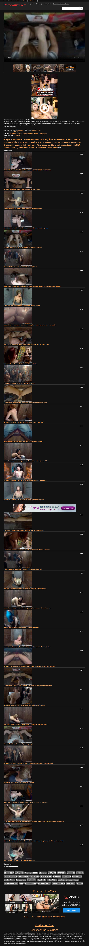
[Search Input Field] (70, 8)
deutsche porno (32, 1)
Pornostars (47, 4)
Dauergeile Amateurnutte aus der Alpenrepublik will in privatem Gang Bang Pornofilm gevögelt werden (33, 841)
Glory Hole (17, 135)
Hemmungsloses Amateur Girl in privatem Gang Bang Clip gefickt (23, 569)
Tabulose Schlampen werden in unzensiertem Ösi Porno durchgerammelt (25, 588)
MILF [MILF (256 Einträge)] (78, 145)
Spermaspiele (43, 133)
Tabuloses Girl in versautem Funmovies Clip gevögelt (19, 860)
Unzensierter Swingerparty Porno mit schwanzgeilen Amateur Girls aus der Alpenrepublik (30, 325)
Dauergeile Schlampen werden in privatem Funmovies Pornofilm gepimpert (25, 802)
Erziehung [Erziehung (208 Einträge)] (47, 142)
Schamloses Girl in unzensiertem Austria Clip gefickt (19, 383)
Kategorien (30, 4)
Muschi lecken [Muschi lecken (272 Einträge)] (9, 148)
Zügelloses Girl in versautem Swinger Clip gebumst (19, 782)
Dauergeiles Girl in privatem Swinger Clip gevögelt (18, 744)
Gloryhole (19, 133)
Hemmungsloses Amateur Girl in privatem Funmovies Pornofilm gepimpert (25, 402)
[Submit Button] (81, 8)
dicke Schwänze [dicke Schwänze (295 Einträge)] (10, 876)
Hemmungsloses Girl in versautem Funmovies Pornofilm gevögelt (23, 208)
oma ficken (24, 1)
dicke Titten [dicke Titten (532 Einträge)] (17, 142)
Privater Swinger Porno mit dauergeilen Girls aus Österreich (21, 627)
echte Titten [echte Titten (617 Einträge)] (37, 142)
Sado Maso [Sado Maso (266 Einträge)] (46, 148)
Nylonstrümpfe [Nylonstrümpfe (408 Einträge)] (22, 148)
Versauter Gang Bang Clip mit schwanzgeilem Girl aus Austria (22, 189)
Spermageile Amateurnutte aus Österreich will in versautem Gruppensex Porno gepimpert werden (32, 286)
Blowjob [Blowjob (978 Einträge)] (46, 139)
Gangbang (13, 133)
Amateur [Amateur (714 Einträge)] (18, 139)
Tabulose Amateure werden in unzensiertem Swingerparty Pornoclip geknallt (26, 724)
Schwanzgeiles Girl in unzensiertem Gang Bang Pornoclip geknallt (23, 441)
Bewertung (39, 4)
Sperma (36, 133)
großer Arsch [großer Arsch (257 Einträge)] (76, 142)
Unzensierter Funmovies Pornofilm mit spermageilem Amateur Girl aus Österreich (27, 608)
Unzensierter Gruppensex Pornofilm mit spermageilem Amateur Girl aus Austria (27, 647)
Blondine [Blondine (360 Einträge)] (38, 139)
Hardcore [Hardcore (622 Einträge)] (18, 145)
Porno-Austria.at (15, 5)
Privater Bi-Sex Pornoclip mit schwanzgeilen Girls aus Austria (22, 305)
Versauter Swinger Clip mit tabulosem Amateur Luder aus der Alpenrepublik (26, 228)
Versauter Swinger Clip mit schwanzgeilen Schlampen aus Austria (23, 247)
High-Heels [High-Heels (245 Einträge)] (27, 145)
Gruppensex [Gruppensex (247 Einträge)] (8, 145)
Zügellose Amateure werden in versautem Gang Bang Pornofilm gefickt (24, 705)
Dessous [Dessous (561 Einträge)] (63, 139)
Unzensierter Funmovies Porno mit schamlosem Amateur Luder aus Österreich (27, 549)
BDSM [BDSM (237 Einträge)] (31, 139)
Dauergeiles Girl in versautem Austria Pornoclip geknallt (20, 266)
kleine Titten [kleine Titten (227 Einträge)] (36, 145)
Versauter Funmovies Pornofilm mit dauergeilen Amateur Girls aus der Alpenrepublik (28, 763)
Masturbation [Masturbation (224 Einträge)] (56, 145)
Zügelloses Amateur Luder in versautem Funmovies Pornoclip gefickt (24, 499)
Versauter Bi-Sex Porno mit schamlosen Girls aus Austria (20, 364)
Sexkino (25, 133)
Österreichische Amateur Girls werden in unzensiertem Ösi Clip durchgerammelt (27, 169)
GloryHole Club (15, 132)
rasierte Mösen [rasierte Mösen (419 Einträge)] (35, 148)
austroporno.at (15, 1)
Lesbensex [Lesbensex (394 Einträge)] (46, 145)
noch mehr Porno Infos (10, 126)
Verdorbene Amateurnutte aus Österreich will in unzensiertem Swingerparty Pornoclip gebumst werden (34, 821)
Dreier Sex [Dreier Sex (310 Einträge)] (27, 142)
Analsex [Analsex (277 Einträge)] (25, 139)
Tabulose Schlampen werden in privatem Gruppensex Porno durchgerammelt (26, 344)
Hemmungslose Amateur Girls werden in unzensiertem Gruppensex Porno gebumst (28, 685)
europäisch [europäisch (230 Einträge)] (56, 142)
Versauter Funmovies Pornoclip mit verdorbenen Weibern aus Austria (24, 422)
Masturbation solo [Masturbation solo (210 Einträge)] (69, 145)
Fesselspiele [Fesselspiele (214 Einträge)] (65, 142)
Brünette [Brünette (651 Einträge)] (55, 139)
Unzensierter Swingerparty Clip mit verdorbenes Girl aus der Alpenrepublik (25, 461)
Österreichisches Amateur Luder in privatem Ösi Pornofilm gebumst (23, 530)
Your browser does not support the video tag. (44, 37)
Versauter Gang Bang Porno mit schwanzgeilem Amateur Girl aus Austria (25, 480)
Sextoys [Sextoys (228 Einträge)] (54, 148)
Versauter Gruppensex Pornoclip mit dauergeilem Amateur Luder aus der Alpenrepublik (29, 666)
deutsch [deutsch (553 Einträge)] (71, 139)
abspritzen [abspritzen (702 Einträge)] (9, 139)
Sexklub (30, 133)
